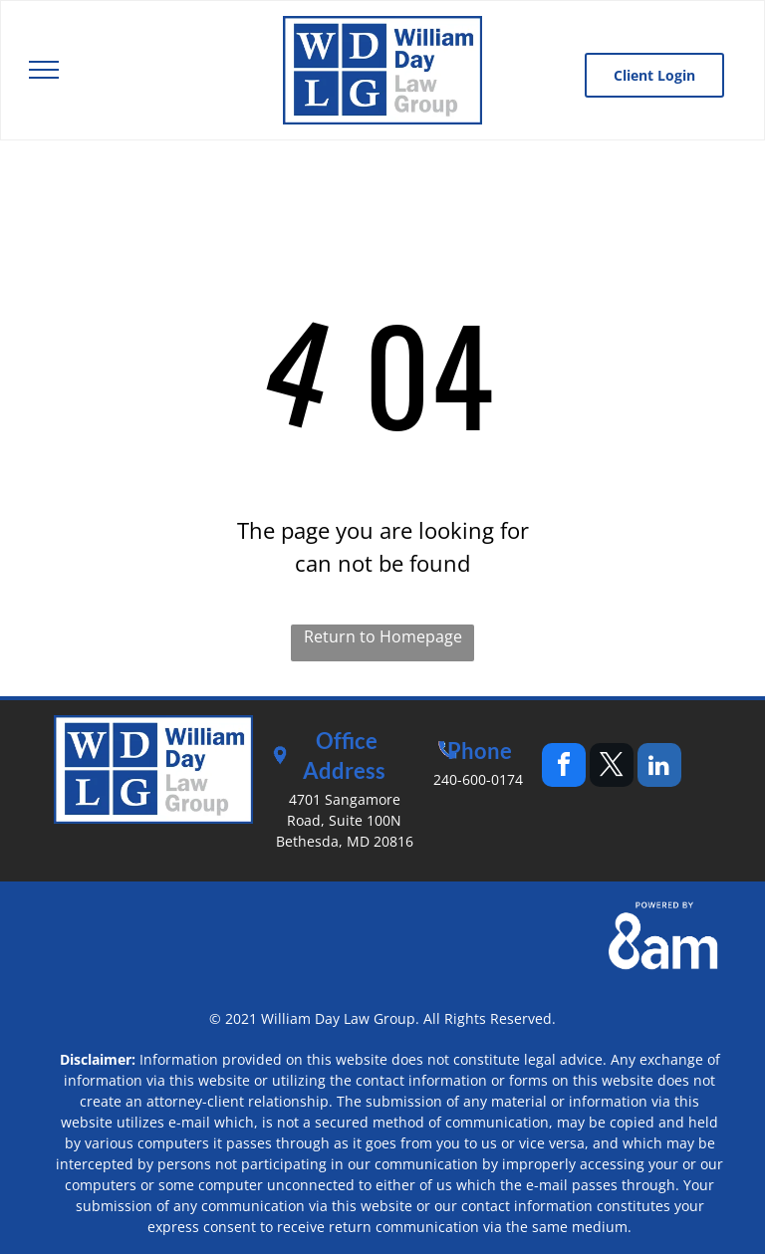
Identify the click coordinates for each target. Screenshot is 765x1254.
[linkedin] (659, 767)
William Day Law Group (338, 1018)
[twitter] (612, 767)
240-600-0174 (478, 779)
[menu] (44, 70)
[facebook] (564, 767)
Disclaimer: (97, 1059)
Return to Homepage (383, 636)
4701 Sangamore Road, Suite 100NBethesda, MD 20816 (344, 820)
